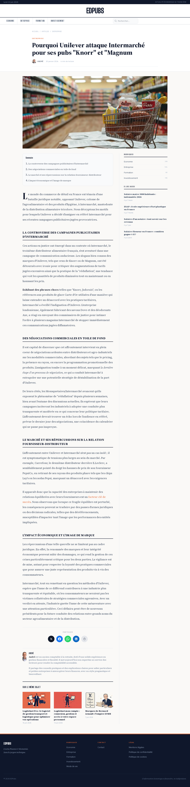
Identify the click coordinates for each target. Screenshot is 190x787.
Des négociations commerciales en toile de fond (52, 169)
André (40, 61)
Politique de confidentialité (140, 752)
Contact (101, 747)
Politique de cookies (138, 757)
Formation (40, 21)
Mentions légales (136, 747)
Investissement (57, 21)
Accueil (35, 31)
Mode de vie (72, 766)
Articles (45, 31)
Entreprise (25, 21)
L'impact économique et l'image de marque (49, 180)
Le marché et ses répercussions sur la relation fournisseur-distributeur (64, 174)
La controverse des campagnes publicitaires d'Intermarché (58, 163)
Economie (10, 21)
